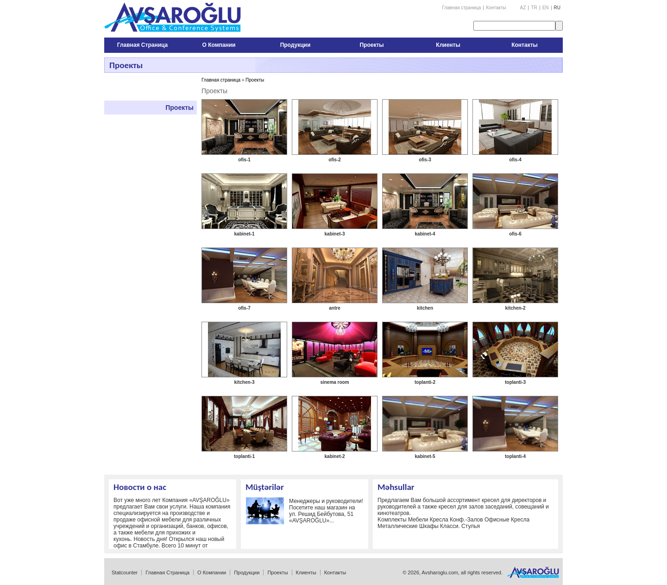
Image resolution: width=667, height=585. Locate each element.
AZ (523, 8)
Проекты (179, 107)
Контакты (496, 8)
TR (534, 8)
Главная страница (461, 8)
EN (545, 8)
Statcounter (125, 572)
